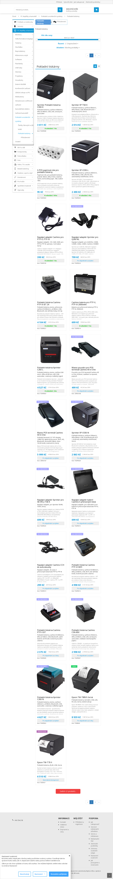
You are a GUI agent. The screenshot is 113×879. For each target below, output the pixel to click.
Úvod (14, 16)
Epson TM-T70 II (49, 763)
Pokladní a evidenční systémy (51, 16)
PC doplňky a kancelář (29, 16)
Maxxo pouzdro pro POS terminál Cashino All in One (85, 369)
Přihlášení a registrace (79, 823)
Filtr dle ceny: (47, 35)
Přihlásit (59, 2)
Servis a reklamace (94, 835)
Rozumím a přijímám (59, 874)
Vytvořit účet (68, 2)
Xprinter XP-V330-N (85, 433)
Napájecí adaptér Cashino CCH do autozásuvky (50, 567)
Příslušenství (59, 21)
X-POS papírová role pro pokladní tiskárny (50, 172)
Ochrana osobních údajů (94, 850)
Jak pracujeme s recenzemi (95, 862)
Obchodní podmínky (93, 2)
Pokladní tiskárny (73, 16)
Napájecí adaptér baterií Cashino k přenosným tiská (85, 502)
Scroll (109, 875)
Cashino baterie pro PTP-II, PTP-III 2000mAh (85, 304)
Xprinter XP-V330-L (85, 171)
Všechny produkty (68, 47)
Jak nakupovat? (95, 823)
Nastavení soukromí (94, 857)
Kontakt (63, 822)
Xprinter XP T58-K (85, 106)
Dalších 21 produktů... (68, 791)
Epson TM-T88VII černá (85, 698)
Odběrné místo (63, 826)
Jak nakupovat (79, 2)
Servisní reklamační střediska (95, 829)
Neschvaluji (24, 874)
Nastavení (40, 874)
